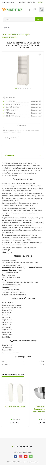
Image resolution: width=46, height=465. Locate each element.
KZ (39, 2)
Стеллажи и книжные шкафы (15, 34)
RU (42, 2)
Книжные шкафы (9, 37)
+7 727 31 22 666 (8, 2)
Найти (39, 19)
